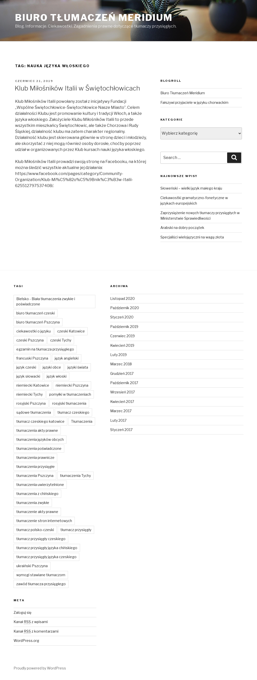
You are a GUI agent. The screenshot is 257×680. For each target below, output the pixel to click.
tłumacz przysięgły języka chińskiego (46, 548)
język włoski (57, 376)
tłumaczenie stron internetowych (44, 521)
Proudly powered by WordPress (40, 668)
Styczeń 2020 (122, 317)
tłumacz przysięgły (75, 530)
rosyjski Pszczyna (31, 403)
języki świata (78, 367)
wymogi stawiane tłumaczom (40, 575)
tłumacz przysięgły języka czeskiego (46, 557)
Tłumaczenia (81, 421)
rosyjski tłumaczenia (69, 403)
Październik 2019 (124, 326)
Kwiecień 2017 (122, 401)
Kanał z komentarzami (36, 631)
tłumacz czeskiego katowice (40, 421)
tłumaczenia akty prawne (37, 430)
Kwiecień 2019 (122, 345)
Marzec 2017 (121, 411)
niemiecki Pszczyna (72, 385)
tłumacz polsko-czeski (35, 530)
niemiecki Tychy (29, 394)
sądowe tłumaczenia (33, 412)
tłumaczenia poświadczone (38, 448)
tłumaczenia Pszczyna (34, 475)
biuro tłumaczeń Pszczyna (38, 322)
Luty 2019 (118, 355)
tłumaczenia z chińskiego (37, 493)
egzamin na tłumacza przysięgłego (45, 349)
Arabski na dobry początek (182, 227)
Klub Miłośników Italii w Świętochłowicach (77, 88)
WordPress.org (26, 640)
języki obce (52, 367)
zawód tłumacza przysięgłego (41, 584)
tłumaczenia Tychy (75, 475)
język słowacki (28, 376)
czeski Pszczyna (30, 340)
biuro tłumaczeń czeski (35, 313)
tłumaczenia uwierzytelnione (40, 484)
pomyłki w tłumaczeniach (70, 394)
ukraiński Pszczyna (32, 566)
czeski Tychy (60, 340)
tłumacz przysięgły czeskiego (41, 539)
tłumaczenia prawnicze (35, 457)
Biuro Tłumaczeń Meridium (94, 17)
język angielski (67, 358)
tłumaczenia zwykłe (32, 502)
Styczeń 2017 (121, 430)
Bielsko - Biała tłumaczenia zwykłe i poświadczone (45, 301)
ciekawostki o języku (33, 331)
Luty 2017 (118, 420)
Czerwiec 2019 (122, 336)
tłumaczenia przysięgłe (35, 466)
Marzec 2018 (121, 364)
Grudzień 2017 (122, 373)
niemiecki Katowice (32, 385)
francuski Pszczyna (32, 358)
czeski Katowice (71, 331)
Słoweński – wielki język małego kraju (191, 188)
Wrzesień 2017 (122, 392)
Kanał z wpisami (31, 622)
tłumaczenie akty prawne (37, 511)
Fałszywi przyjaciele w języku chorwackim (194, 102)
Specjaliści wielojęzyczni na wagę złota (192, 237)
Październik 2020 (124, 308)
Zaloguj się (22, 612)
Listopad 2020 (122, 298)
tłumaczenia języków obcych (40, 439)
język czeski (26, 367)
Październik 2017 (124, 383)
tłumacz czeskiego (73, 412)
